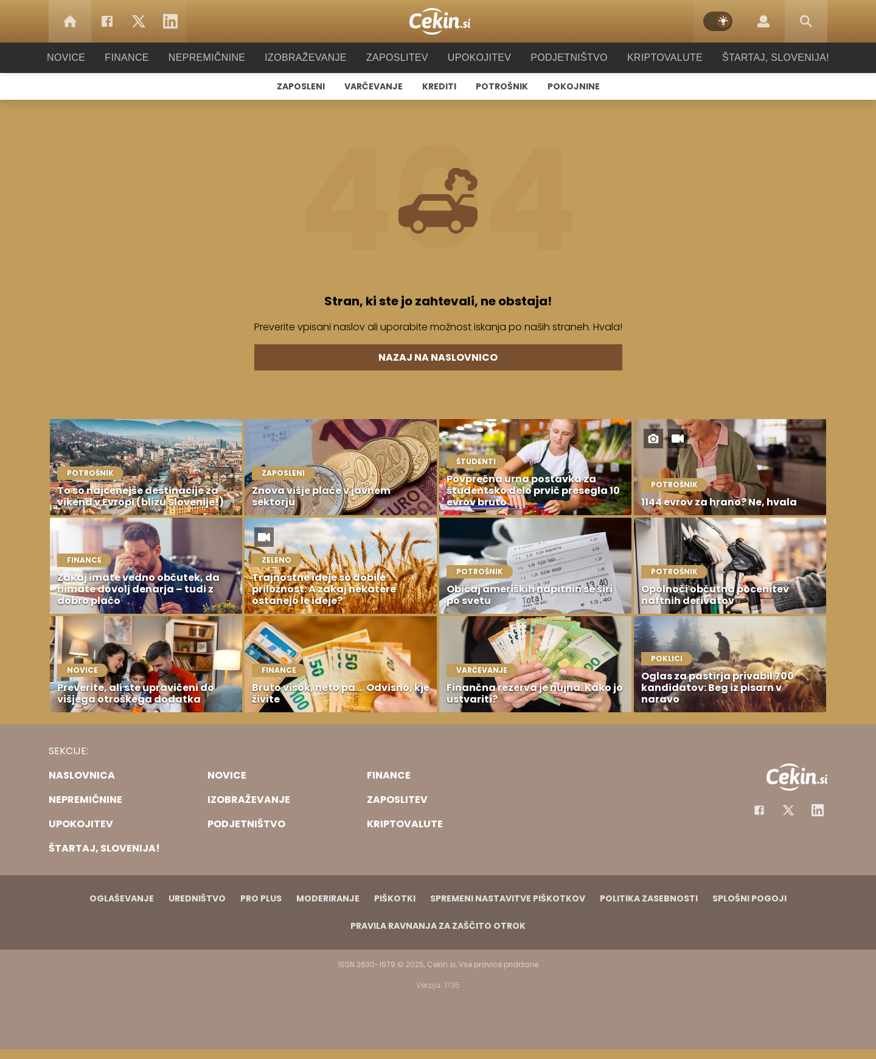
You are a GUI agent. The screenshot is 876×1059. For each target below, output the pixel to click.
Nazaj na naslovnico (438, 357)
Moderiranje (328, 898)
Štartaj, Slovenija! (758, 57)
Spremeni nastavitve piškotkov (507, 898)
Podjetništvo (561, 57)
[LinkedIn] (170, 21)
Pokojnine (574, 86)
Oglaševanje (121, 898)
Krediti (439, 86)
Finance (143, 57)
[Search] (806, 21)
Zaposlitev (397, 57)
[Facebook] (107, 21)
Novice (84, 57)
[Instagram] (817, 810)
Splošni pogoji (749, 898)
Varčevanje (373, 86)
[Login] (763, 21)
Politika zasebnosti (649, 898)
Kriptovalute (652, 57)
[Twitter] (139, 21)
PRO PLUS (261, 898)
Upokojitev (475, 57)
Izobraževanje (311, 57)
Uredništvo (197, 898)
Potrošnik (502, 86)
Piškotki (394, 898)
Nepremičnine (219, 57)
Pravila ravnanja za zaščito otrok (438, 926)
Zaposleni (301, 86)
